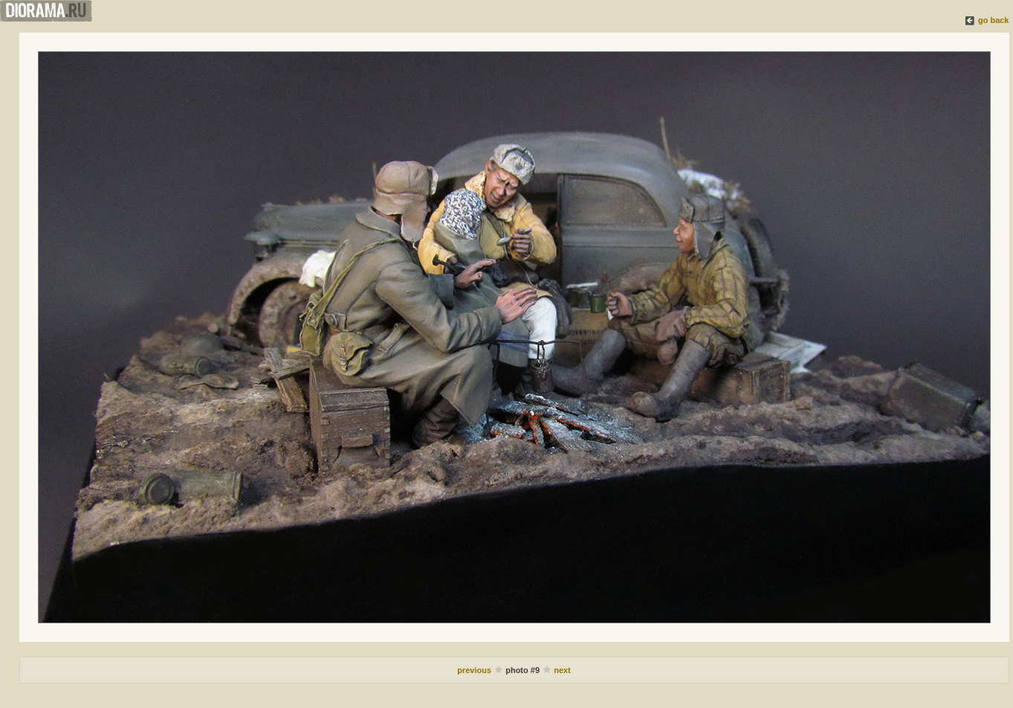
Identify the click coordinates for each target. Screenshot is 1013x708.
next (562, 670)
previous (475, 670)
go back (993, 20)
